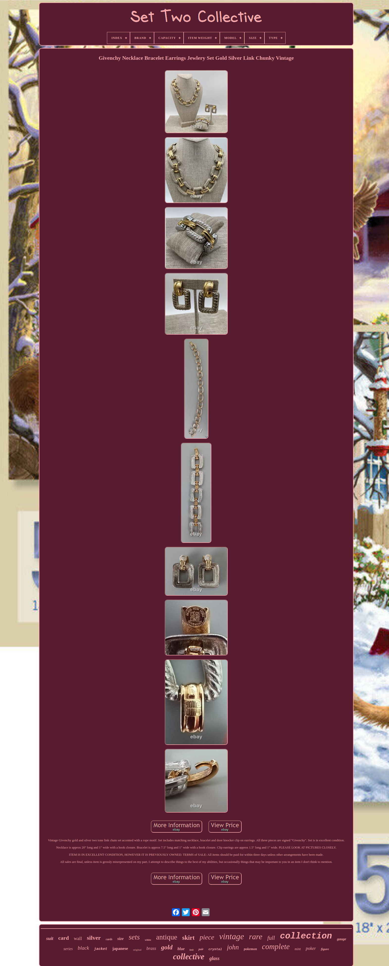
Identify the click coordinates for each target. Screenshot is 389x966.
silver (94, 938)
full (271, 938)
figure (325, 949)
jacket (100, 949)
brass (151, 948)
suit (49, 938)
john (233, 947)
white (148, 939)
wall (78, 938)
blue (181, 949)
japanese (120, 948)
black (83, 948)
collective (188, 956)
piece (206, 937)
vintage (231, 936)
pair (200, 949)
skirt (188, 937)
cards (109, 939)
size (120, 938)
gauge (341, 939)
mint (298, 949)
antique (166, 937)
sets (134, 937)
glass (214, 958)
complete (276, 946)
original (137, 949)
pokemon (250, 949)
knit (192, 949)
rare (255, 936)
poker (311, 948)
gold (166, 947)
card (63, 938)
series (68, 949)
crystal (215, 949)
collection (306, 936)
